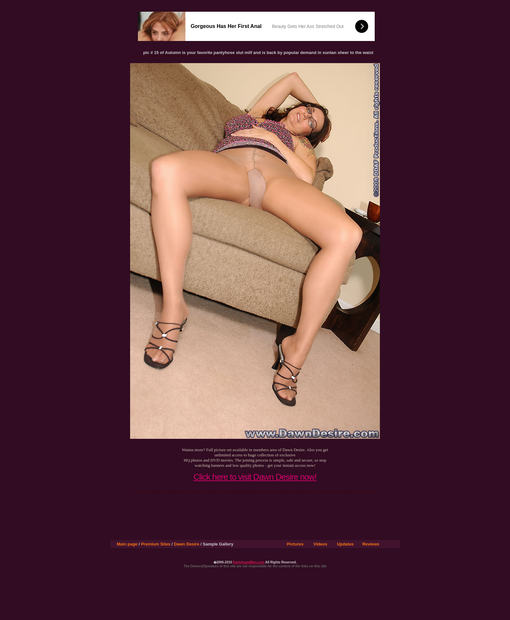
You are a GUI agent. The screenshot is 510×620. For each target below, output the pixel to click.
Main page (127, 544)
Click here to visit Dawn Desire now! (255, 477)
